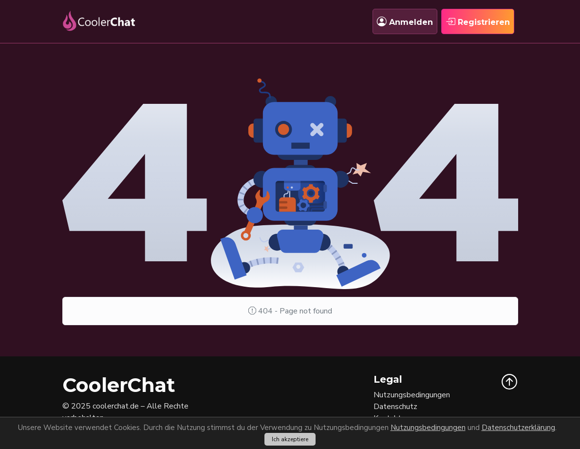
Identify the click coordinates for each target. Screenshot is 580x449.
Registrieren (478, 21)
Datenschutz (395, 406)
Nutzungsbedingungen (428, 427)
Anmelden (405, 21)
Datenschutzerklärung (518, 427)
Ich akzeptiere (290, 439)
